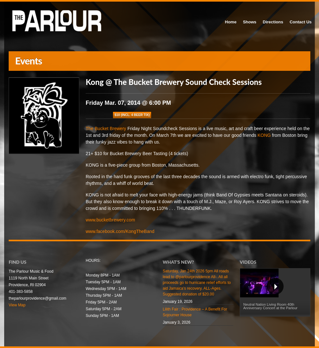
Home (231, 22)
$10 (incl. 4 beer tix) (132, 115)
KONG (264, 135)
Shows (249, 22)
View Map (17, 305)
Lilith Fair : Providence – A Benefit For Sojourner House (195, 312)
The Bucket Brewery (106, 128)
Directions (273, 22)
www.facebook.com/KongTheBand (120, 231)
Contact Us (300, 22)
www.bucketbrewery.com (110, 219)
